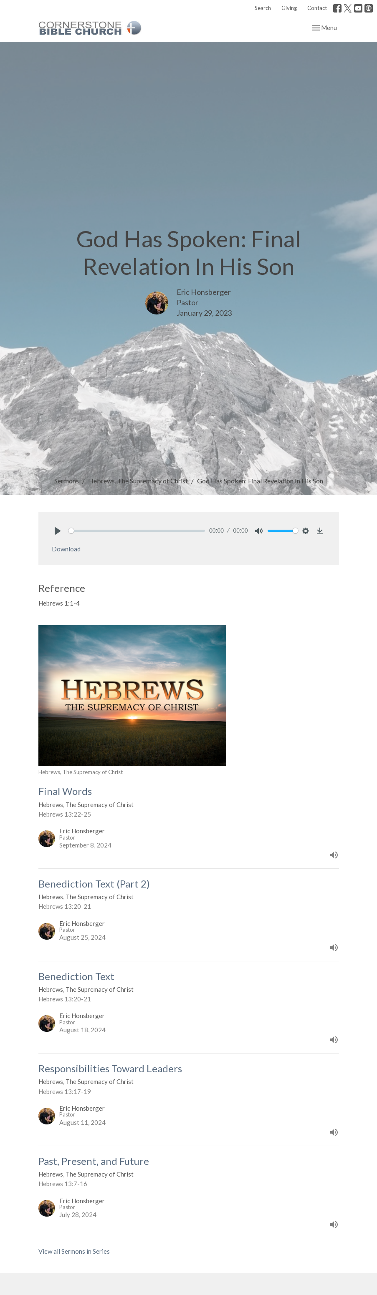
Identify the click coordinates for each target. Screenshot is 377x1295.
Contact (317, 8)
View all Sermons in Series (74, 1251)
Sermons (66, 481)
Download (66, 549)
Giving (289, 8)
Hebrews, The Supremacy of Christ (138, 481)
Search (263, 8)
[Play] (57, 531)
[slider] (136, 531)
